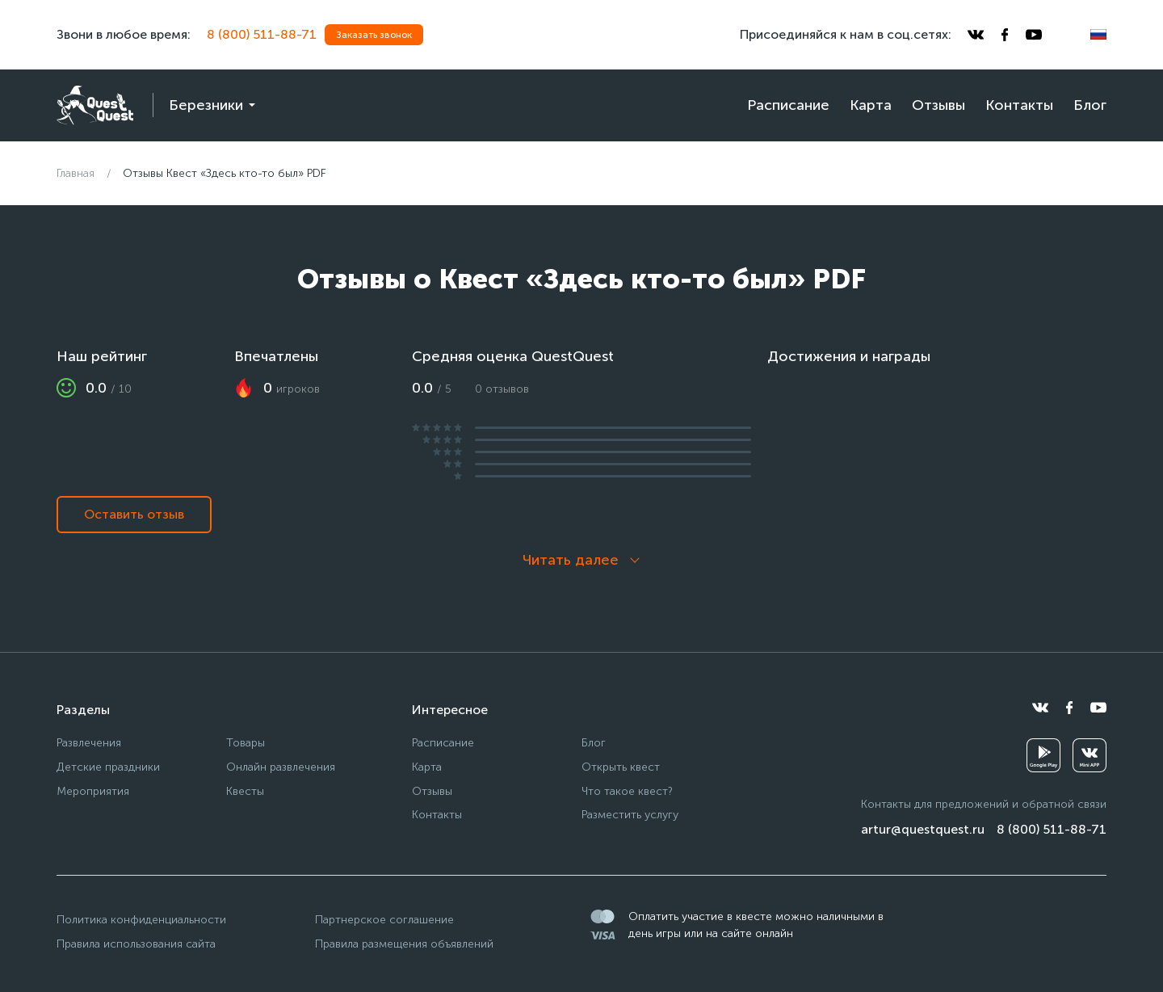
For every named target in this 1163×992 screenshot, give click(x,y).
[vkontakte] (976, 34)
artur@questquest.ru (923, 829)
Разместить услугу (630, 815)
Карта (871, 105)
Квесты (245, 791)
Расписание (788, 105)
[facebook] (1005, 34)
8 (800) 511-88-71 (262, 34)
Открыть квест (621, 767)
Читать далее (571, 560)
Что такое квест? (627, 791)
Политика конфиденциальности (141, 920)
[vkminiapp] (1089, 755)
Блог (1089, 105)
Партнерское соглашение (384, 920)
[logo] (95, 105)
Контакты (1019, 105)
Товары (245, 743)
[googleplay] (1043, 755)
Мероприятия (93, 791)
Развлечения (89, 743)
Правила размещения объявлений (404, 944)
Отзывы (938, 105)
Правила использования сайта (136, 944)
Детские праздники (108, 767)
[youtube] (1034, 34)
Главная (75, 173)
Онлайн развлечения (280, 767)
